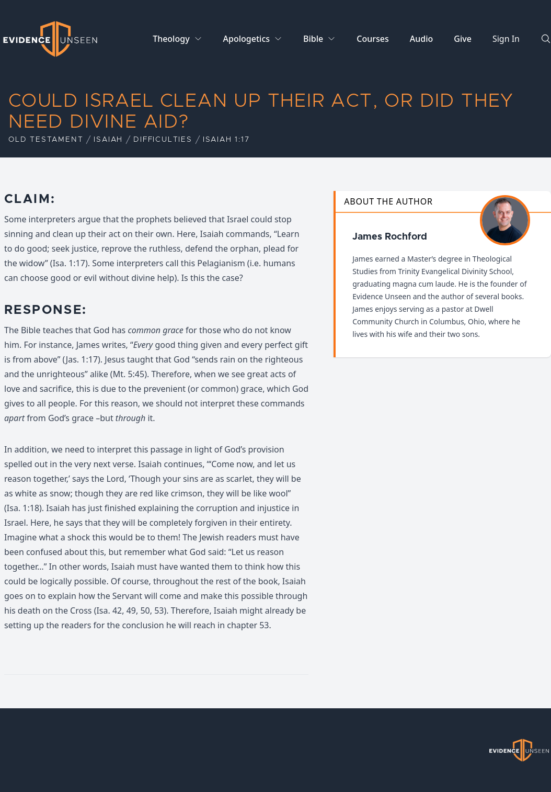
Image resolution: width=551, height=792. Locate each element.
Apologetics (246, 38)
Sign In (506, 38)
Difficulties (162, 139)
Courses (372, 38)
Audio (421, 38)
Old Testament (45, 139)
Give (463, 38)
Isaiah (108, 139)
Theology (171, 38)
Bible (313, 38)
